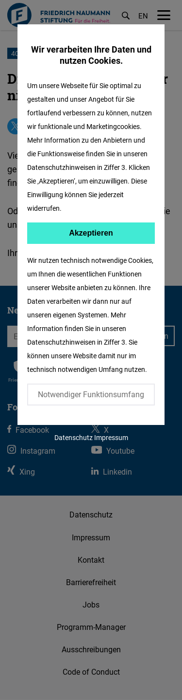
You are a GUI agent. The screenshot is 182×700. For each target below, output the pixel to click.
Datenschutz (73, 437)
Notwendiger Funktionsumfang (91, 394)
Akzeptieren (91, 233)
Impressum (111, 437)
